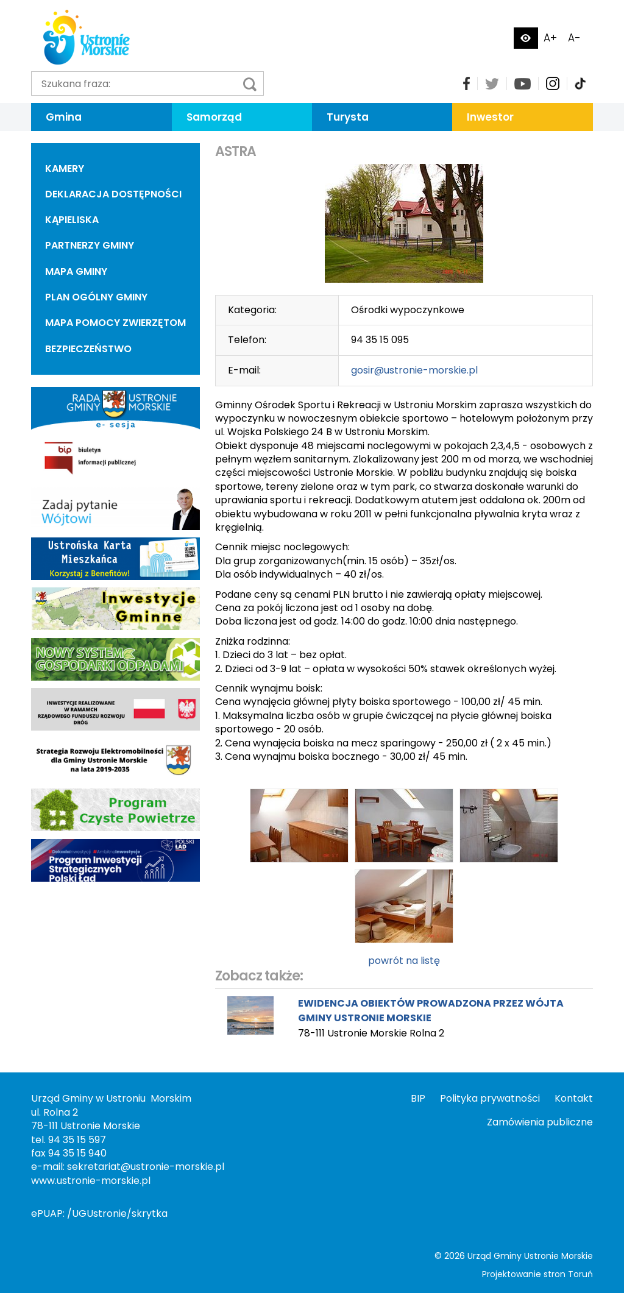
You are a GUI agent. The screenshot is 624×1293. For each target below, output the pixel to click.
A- (574, 37)
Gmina (64, 117)
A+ (550, 37)
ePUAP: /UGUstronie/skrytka (99, 1213)
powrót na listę (404, 961)
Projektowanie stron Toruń (537, 1274)
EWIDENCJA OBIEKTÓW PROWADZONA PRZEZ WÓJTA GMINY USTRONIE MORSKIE (431, 1011)
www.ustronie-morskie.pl (91, 1181)
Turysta (348, 117)
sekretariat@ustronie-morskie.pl (145, 1167)
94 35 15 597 (77, 1140)
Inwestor (490, 117)
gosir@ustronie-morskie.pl (414, 370)
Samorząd (214, 117)
